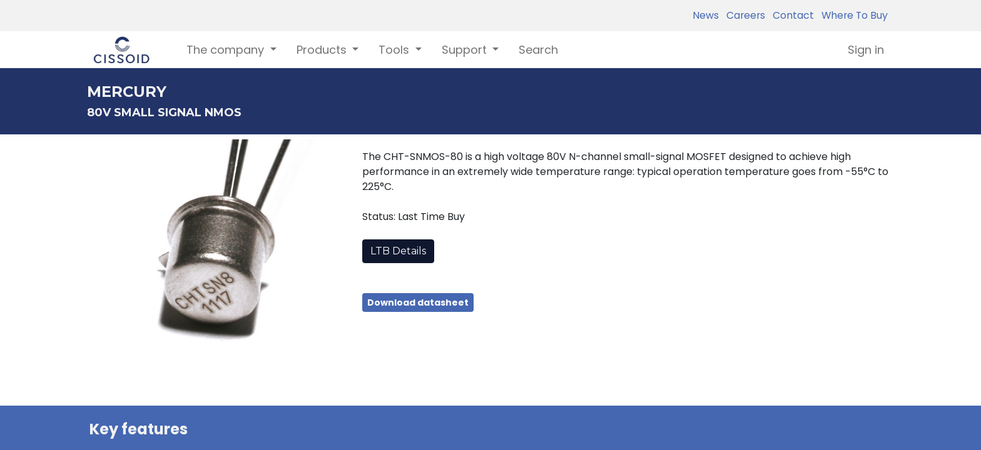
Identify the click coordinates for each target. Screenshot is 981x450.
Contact (791, 15)
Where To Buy (852, 15)
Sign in (866, 50)
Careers (743, 15)
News (706, 15)
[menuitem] (538, 49)
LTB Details (398, 251)
